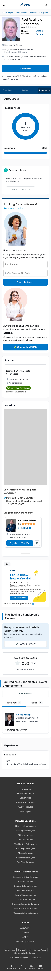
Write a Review (39, 32)
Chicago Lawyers (25, 835)
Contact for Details (20, 189)
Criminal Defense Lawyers (25, 886)
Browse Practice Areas (25, 802)
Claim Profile (25, 69)
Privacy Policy (24, 950)
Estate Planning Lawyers (25, 895)
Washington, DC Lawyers (25, 844)
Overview (7, 90)
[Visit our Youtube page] (40, 966)
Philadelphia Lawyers (25, 848)
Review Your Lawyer (25, 793)
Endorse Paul (25, 693)
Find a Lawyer (26, 789)
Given (37, 702)
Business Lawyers (25, 881)
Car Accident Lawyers (25, 899)
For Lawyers (25, 811)
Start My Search (25, 282)
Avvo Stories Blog (25, 807)
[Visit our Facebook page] (12, 966)
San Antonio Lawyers (25, 857)
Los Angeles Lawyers (25, 830)
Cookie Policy (40, 950)
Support (25, 936)
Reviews (26, 90)
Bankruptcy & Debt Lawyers (25, 877)
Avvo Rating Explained (25, 941)
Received (14, 702)
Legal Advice (25, 798)
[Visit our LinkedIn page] (31, 966)
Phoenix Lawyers (25, 853)
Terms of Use (9, 950)
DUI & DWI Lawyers (25, 890)
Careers (25, 932)
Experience (44, 90)
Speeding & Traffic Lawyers (25, 913)
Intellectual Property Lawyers (25, 908)
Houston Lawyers (25, 839)
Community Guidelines (24, 953)
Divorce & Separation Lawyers (25, 904)
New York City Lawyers (25, 826)
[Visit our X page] (22, 966)
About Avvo (25, 928)
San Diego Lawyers (25, 862)
